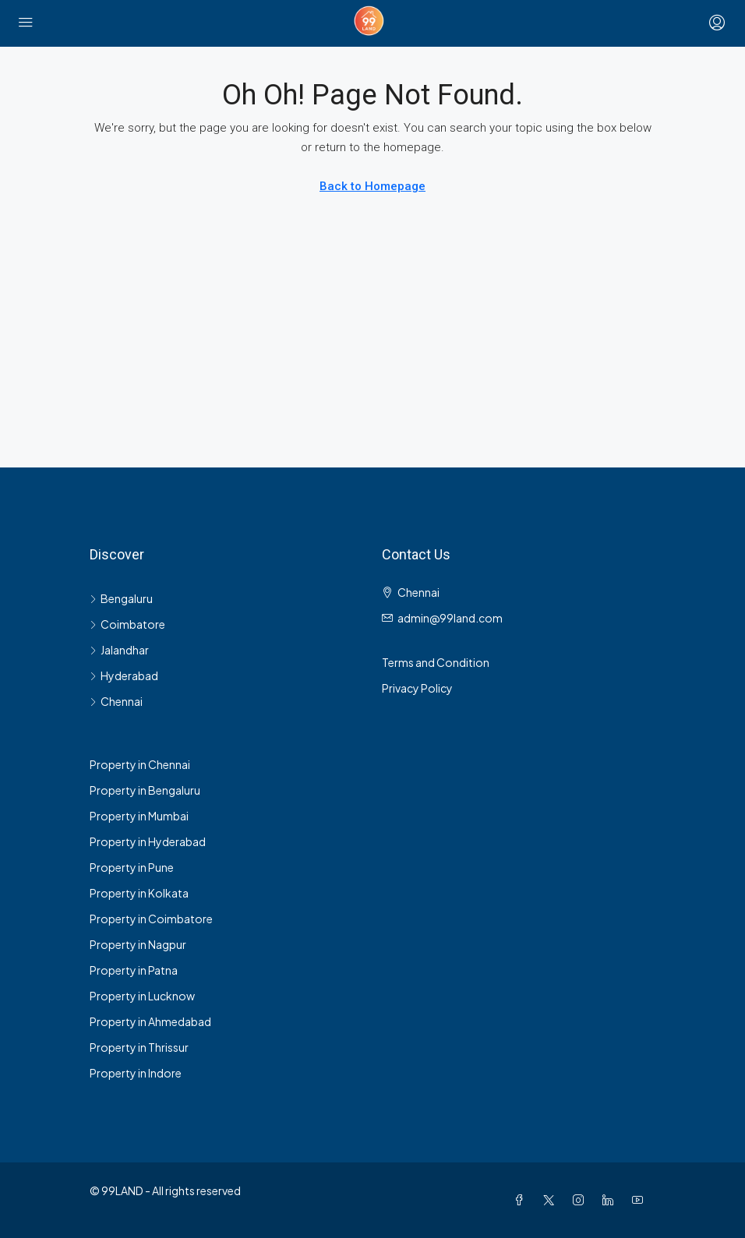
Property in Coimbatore (151, 919)
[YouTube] (640, 1200)
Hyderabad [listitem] (124, 675)
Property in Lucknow (142, 996)
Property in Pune (132, 867)
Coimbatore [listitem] (127, 624)
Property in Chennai (140, 764)
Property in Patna (134, 970)
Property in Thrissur (139, 1047)
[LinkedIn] (611, 1200)
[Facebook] (522, 1200)
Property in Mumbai (139, 816)
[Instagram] (581, 1200)
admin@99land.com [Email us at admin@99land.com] (450, 618)
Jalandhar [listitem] (119, 650)
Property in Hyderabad (148, 841)
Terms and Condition (435, 662)
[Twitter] (551, 1200)
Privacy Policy (417, 688)
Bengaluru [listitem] (121, 598)
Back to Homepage (372, 186)
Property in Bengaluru (145, 790)
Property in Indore (136, 1073)
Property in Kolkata (139, 893)
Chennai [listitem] (116, 701)
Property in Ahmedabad (150, 1021)
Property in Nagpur (138, 944)
